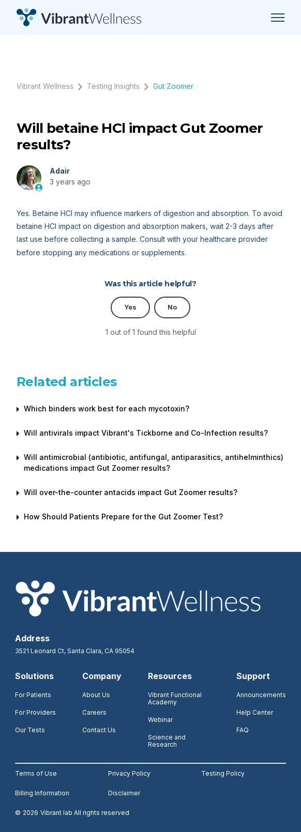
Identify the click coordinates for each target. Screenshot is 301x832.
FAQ (242, 730)
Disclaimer (124, 793)
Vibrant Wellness (45, 86)
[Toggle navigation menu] (278, 17)
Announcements (261, 695)
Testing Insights (113, 86)
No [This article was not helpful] (172, 307)
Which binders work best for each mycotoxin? (106, 408)
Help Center (254, 712)
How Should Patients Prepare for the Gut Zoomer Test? (123, 516)
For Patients (33, 695)
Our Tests (30, 730)
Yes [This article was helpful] (130, 307)
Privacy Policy (129, 773)
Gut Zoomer (173, 86)
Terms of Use (36, 773)
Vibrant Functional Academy (175, 698)
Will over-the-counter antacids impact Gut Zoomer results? (130, 492)
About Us (96, 695)
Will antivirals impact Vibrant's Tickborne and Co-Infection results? (146, 432)
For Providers (35, 712)
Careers (94, 712)
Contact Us (99, 730)
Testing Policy (223, 773)
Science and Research (167, 740)
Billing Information (42, 793)
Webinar (160, 719)
